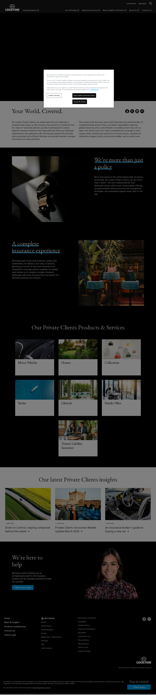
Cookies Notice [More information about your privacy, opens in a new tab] (94, 89)
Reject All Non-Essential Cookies (84, 95)
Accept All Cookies (80, 102)
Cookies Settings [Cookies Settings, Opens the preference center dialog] (54, 95)
